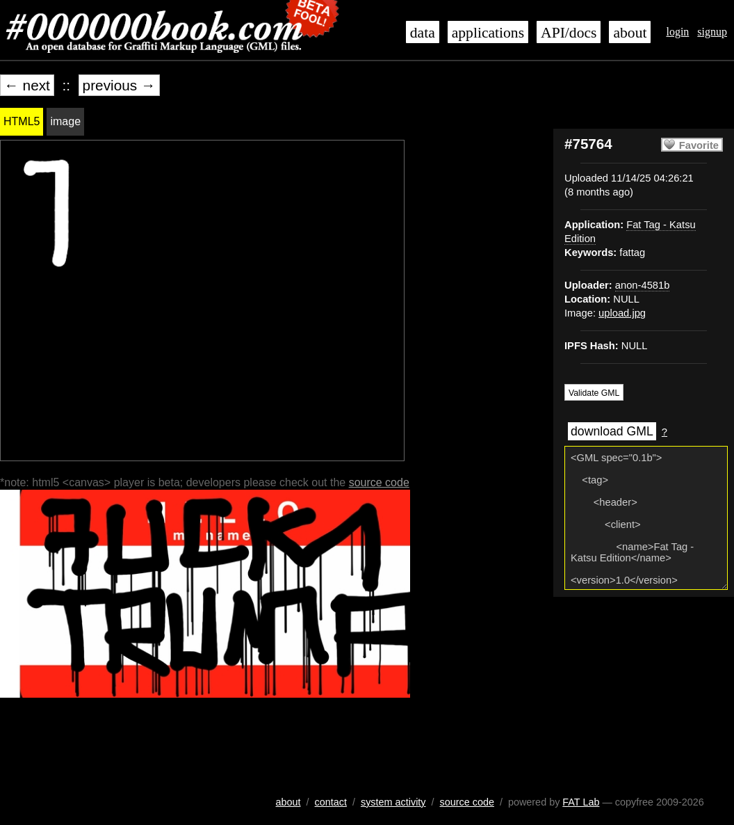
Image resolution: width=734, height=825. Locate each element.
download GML (612, 431)
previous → (119, 85)
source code (379, 482)
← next (27, 85)
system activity (393, 802)
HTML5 (21, 121)
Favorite (699, 145)
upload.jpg (622, 313)
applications (488, 32)
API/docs (568, 32)
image (65, 121)
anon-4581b (642, 285)
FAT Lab (580, 802)
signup (712, 32)
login (677, 32)
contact (331, 802)
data (422, 32)
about (629, 32)
